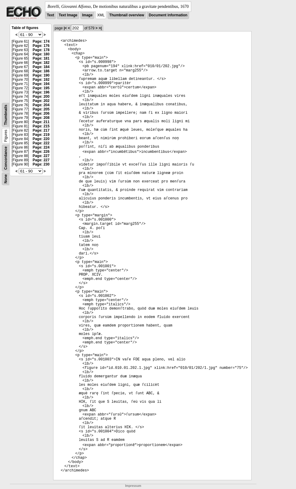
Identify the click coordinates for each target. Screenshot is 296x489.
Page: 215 (41, 126)
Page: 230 (41, 164)
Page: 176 (41, 46)
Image (87, 15)
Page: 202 (41, 101)
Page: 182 (41, 63)
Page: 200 (41, 96)
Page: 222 (41, 143)
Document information (168, 15)
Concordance (6, 158)
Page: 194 (41, 84)
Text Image (68, 15)
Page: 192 (41, 79)
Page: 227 (41, 156)
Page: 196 (41, 92)
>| (99, 28)
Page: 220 (41, 139)
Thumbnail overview (126, 15)
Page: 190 (41, 75)
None (6, 178)
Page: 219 (41, 135)
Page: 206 (41, 113)
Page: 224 (41, 147)
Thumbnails (6, 115)
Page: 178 (41, 50)
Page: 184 (41, 67)
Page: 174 (41, 41)
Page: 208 (41, 118)
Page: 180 (41, 54)
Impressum (133, 485)
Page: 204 (41, 105)
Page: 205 (41, 109)
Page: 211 (41, 122)
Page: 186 (41, 71)
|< (65, 28)
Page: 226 (41, 151)
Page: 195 (41, 88)
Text (50, 15)
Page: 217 (41, 130)
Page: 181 (41, 58)
